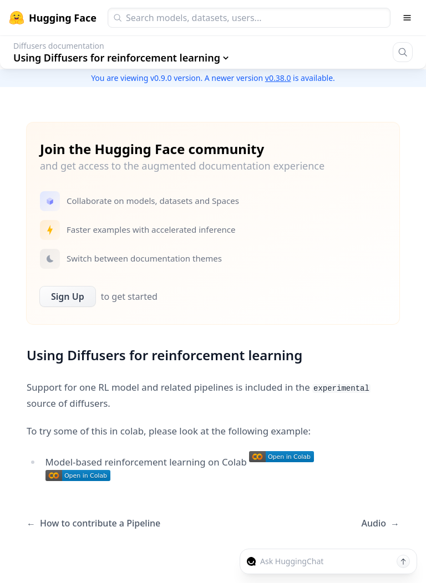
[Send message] (403, 561)
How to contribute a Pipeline (93, 523)
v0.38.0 (278, 78)
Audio (380, 523)
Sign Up (67, 296)
